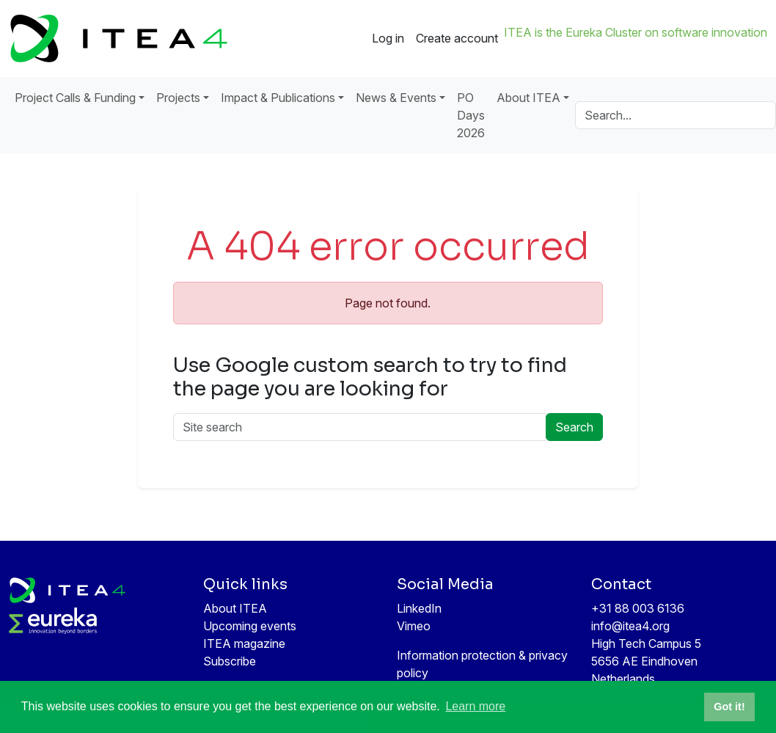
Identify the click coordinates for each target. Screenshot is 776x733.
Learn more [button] (475, 706)
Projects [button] (178, 97)
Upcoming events (249, 626)
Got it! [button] (729, 706)
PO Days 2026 (471, 115)
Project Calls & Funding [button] (75, 97)
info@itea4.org (630, 626)
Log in (388, 38)
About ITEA (235, 608)
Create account (457, 38)
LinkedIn (419, 608)
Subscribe (229, 661)
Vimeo (414, 626)
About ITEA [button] (528, 97)
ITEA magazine (244, 643)
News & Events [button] (396, 97)
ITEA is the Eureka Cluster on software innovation (635, 32)
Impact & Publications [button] (278, 97)
